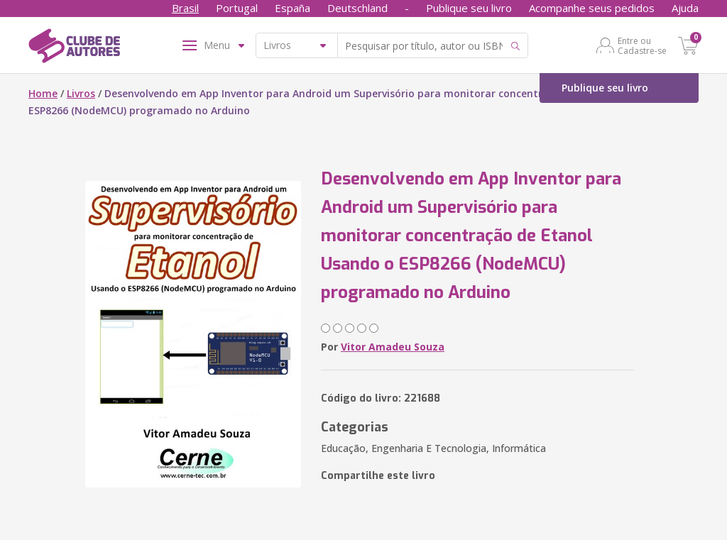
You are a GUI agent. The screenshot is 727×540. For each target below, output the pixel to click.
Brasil (185, 8)
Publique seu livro (469, 8)
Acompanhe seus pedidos (592, 8)
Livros (81, 93)
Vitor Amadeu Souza (392, 346)
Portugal (237, 8)
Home (43, 93)
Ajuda (685, 8)
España (292, 8)
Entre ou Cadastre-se (642, 45)
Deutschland (357, 8)
